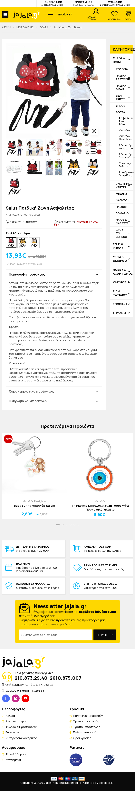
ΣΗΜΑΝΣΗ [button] (120, 313)
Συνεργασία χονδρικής (21, 738)
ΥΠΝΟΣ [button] (120, 106)
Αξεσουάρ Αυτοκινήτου (126, 155)
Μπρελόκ (124, 130)
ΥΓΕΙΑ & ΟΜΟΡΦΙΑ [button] (120, 259)
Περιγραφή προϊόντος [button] (27, 274)
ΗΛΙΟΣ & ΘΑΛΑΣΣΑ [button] (122, 221)
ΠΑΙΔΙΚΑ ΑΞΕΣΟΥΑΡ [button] (123, 77)
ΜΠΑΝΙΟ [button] (121, 194)
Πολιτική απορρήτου (87, 732)
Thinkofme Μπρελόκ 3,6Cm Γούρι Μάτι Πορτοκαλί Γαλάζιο (100, 507)
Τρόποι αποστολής (86, 727)
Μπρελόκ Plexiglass (125, 137)
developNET (107, 783)
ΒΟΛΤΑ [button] (120, 112)
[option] (14, 147)
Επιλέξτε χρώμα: (18, 233)
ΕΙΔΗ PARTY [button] (120, 97)
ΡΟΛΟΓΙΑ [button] (122, 69)
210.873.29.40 (31, 678)
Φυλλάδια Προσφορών (21, 727)
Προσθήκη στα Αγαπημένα (24, 264)
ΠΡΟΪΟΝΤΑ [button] (65, 14)
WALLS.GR (115, 3)
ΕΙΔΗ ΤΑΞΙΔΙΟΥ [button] (120, 293)
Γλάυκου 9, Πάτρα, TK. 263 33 (24, 690)
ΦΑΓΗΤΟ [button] (121, 200)
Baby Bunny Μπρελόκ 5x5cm (34, 506)
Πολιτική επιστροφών (88, 716)
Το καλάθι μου (15, 754)
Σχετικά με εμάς (16, 721)
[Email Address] (55, 634)
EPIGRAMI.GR (83, 3)
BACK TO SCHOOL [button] (122, 233)
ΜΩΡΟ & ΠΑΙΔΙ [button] (119, 59)
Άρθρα (10, 716)
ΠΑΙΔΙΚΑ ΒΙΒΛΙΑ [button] (121, 87)
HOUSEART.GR (52, 3)
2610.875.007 (65, 678)
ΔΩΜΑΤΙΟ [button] (122, 213)
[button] (127, 15)
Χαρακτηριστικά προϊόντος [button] (31, 391)
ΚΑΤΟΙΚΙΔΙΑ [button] (121, 282)
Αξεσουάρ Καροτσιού (126, 146)
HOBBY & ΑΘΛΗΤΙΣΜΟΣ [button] (121, 271)
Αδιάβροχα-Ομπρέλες (126, 173)
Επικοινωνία (13, 732)
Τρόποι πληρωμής (86, 721)
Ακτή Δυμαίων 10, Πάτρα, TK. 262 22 (29, 685)
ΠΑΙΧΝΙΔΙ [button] (121, 207)
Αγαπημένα (13, 760)
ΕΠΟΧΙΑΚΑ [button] (120, 304)
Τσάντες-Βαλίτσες (125, 164)
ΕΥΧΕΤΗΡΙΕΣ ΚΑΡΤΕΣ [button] (124, 185)
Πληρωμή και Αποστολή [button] (28, 401)
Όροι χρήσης (82, 738)
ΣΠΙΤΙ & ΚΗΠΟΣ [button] (118, 246)
